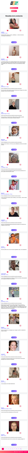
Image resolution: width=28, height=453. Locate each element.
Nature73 (2, 193)
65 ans (8, 328)
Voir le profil (14, 42)
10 (20, 448)
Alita (2, 300)
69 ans (8, 113)
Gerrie (2, 166)
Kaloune (2, 407)
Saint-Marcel (3, 301)
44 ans (5, 355)
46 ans (7, 86)
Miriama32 (3, 139)
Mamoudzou (3, 274)
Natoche (2, 381)
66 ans (10, 408)
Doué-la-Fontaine (4, 113)
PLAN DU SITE (20, 451)
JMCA (2, 112)
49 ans (7, 167)
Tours (2, 355)
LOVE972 (2, 32)
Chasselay (3, 33)
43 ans (6, 33)
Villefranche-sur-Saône (5, 408)
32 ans (6, 140)
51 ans (4, 247)
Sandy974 (3, 59)
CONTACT (25, 451)
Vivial (2, 85)
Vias (2, 247)
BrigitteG (2, 327)
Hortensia (2, 434)
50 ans (11, 194)
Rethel (2, 435)
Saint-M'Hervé (3, 86)
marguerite (3, 220)
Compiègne (3, 167)
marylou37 (3, 354)
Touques (2, 140)
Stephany (2, 246)
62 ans (7, 301)
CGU (17, 451)
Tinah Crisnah (3, 273)
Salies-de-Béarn (3, 328)
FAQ (15, 451)
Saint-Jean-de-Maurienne (5, 194)
